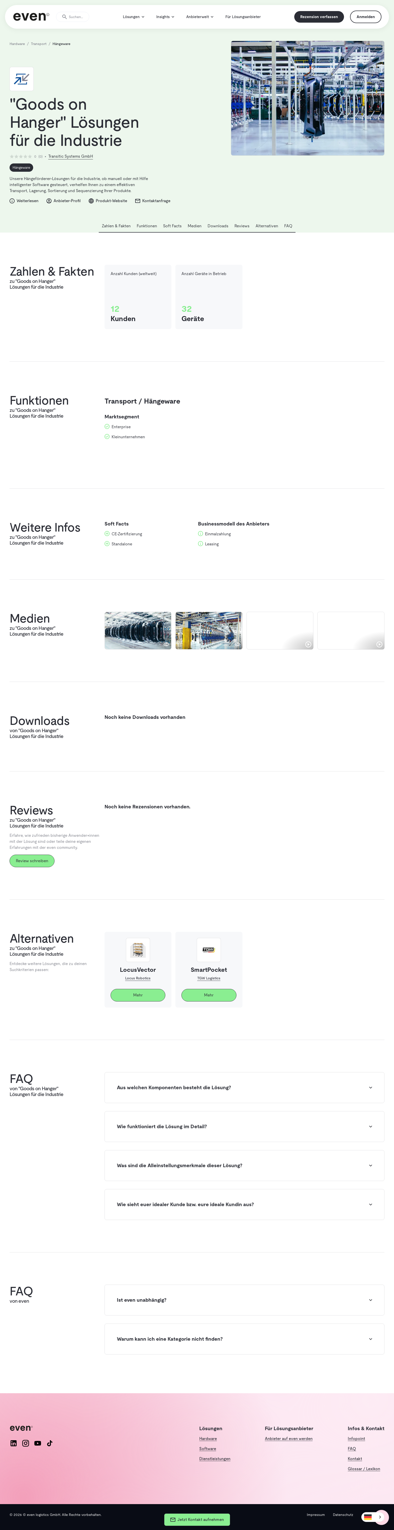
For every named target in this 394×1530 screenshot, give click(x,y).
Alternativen (267, 232)
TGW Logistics (208, 985)
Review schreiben (32, 867)
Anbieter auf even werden (289, 1438)
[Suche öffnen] (74, 20)
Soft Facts (172, 232)
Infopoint (356, 1438)
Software (207, 1448)
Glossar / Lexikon (364, 1468)
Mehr (138, 1001)
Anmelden (364, 20)
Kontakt (355, 1458)
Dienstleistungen (214, 1458)
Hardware (208, 1438)
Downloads (218, 232)
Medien (195, 232)
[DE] (373, 1517)
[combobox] (372, 1517)
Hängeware (21, 174)
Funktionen (147, 232)
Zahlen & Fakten (116, 232)
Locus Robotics (138, 985)
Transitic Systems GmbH (70, 162)
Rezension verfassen (317, 20)
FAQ (288, 232)
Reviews (242, 232)
